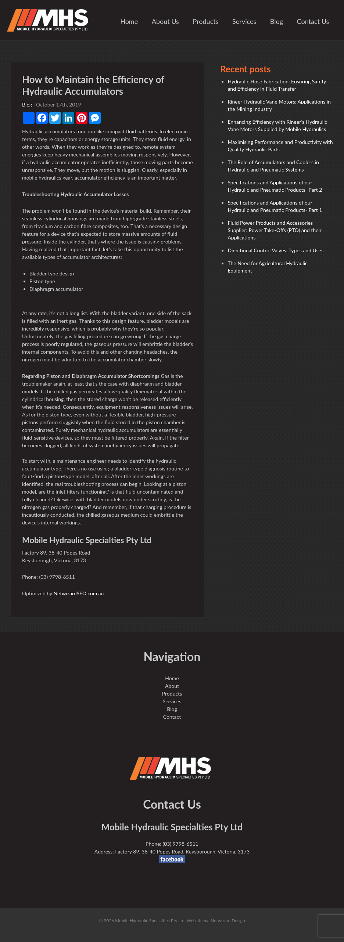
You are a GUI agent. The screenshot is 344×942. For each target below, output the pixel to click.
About (172, 686)
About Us (165, 21)
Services (244, 21)
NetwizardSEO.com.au (78, 593)
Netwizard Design (228, 920)
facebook (172, 859)
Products (206, 21)
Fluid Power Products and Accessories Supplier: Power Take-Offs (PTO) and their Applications (274, 230)
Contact (172, 717)
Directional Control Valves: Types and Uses (275, 250)
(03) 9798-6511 (180, 844)
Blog (276, 21)
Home (129, 21)
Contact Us (313, 21)
